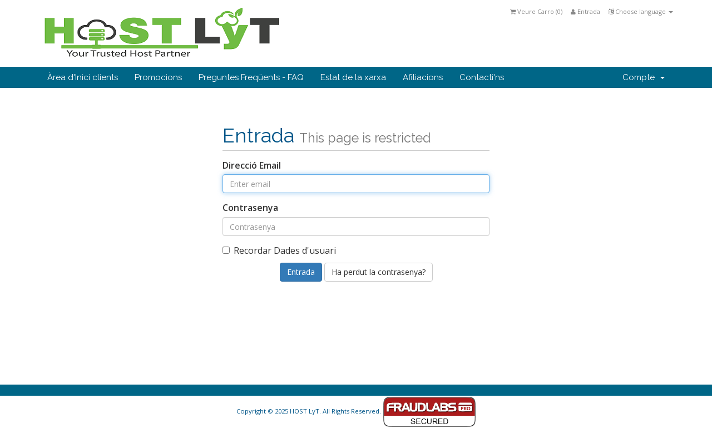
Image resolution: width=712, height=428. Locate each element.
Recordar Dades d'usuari (279, 250)
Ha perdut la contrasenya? (379, 272)
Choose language (641, 11)
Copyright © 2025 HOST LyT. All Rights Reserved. (356, 411)
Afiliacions (423, 77)
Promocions (158, 77)
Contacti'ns (481, 77)
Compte (643, 77)
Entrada (585, 11)
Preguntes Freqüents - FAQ (251, 77)
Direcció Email (251, 165)
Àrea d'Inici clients (82, 77)
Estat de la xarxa (353, 77)
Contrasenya (250, 207)
